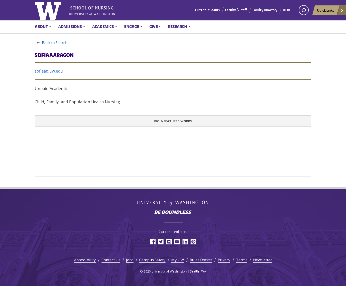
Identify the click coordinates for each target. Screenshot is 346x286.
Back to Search (51, 42)
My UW (177, 259)
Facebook (153, 241)
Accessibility (85, 259)
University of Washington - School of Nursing (92, 11)
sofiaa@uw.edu (49, 71)
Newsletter (262, 259)
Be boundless (173, 212)
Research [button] (177, 26)
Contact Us (111, 259)
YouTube (177, 241)
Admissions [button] (70, 26)
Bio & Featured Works (173, 121)
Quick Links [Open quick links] (330, 11)
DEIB (286, 10)
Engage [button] (131, 26)
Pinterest (193, 241)
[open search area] (304, 10)
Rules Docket (201, 259)
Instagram (169, 241)
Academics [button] (103, 26)
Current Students (207, 10)
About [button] (41, 26)
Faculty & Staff (236, 10)
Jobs (130, 259)
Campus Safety (152, 259)
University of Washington (49, 10)
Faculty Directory (265, 10)
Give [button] (153, 26)
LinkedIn (185, 241)
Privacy (224, 259)
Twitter (161, 241)
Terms (241, 259)
